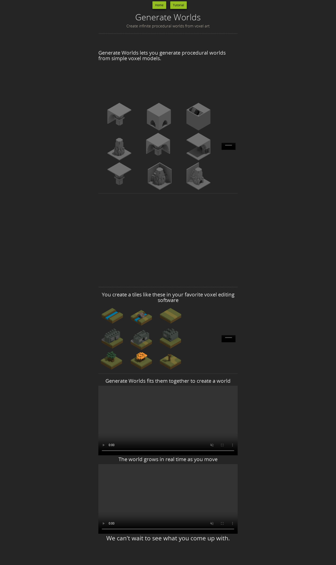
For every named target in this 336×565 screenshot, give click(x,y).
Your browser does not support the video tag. (229, 146)
